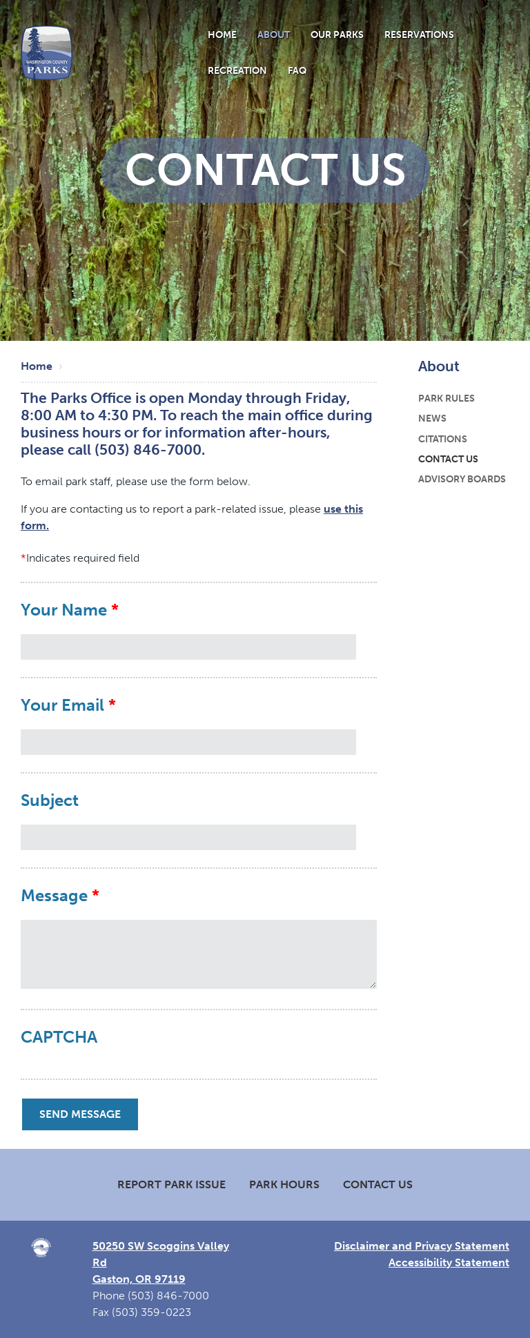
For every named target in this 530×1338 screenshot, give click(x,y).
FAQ (297, 70)
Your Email (62, 705)
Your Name (64, 610)
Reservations (419, 34)
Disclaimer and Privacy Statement (421, 1245)
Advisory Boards (462, 479)
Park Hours (284, 1184)
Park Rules (446, 398)
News (432, 418)
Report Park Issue (171, 1184)
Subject (50, 800)
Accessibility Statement (449, 1262)
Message (54, 895)
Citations (442, 439)
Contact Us (448, 459)
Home (222, 34)
